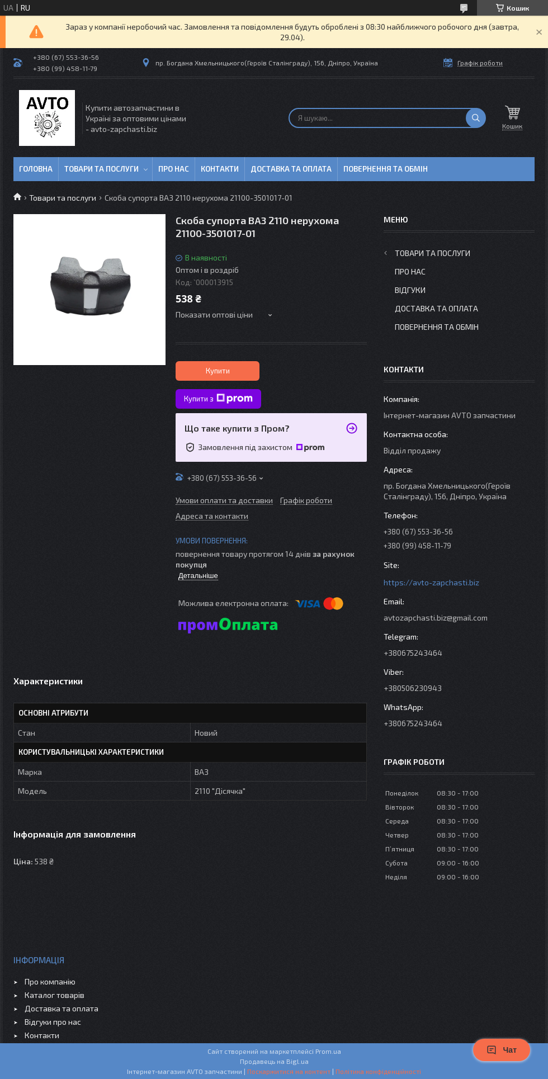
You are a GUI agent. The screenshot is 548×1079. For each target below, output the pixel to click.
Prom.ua (328, 1051)
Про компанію (50, 981)
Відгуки (410, 290)
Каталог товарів (54, 995)
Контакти (220, 168)
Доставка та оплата (291, 168)
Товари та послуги (101, 168)
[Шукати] (476, 118)
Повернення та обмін (385, 168)
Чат (501, 1050)
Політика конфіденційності (378, 1071)
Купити (218, 370)
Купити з (218, 399)
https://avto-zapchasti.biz (431, 582)
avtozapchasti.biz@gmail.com (436, 617)
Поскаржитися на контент (288, 1071)
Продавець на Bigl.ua (274, 1061)
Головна (36, 168)
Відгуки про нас (53, 1021)
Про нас (173, 168)
